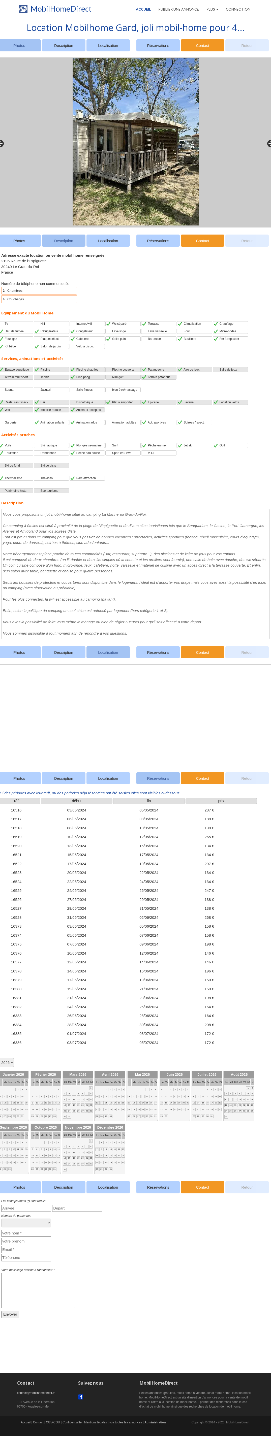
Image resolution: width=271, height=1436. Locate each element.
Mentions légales (95, 1422)
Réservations (158, 45)
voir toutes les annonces (125, 1422)
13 (5, 1103)
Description (63, 45)
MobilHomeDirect (54, 10)
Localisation (108, 45)
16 (18, 1103)
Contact (202, 45)
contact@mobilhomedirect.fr (36, 1393)
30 (18, 1116)
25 (26, 1109)
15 (14, 1103)
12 (46, 1103)
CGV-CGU (53, 1422)
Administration (155, 1422)
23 (18, 1109)
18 (26, 1103)
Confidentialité (72, 1422)
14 (9, 1103)
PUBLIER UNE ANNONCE (178, 9)
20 (5, 1109)
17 (22, 1103)
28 (9, 1116)
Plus (212, 9)
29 (14, 1116)
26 (46, 1116)
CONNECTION (238, 9)
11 (26, 1096)
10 (22, 1096)
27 (5, 1116)
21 (9, 1109)
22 (14, 1109)
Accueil (143, 9)
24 (22, 1109)
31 (22, 1116)
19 (46, 1109)
